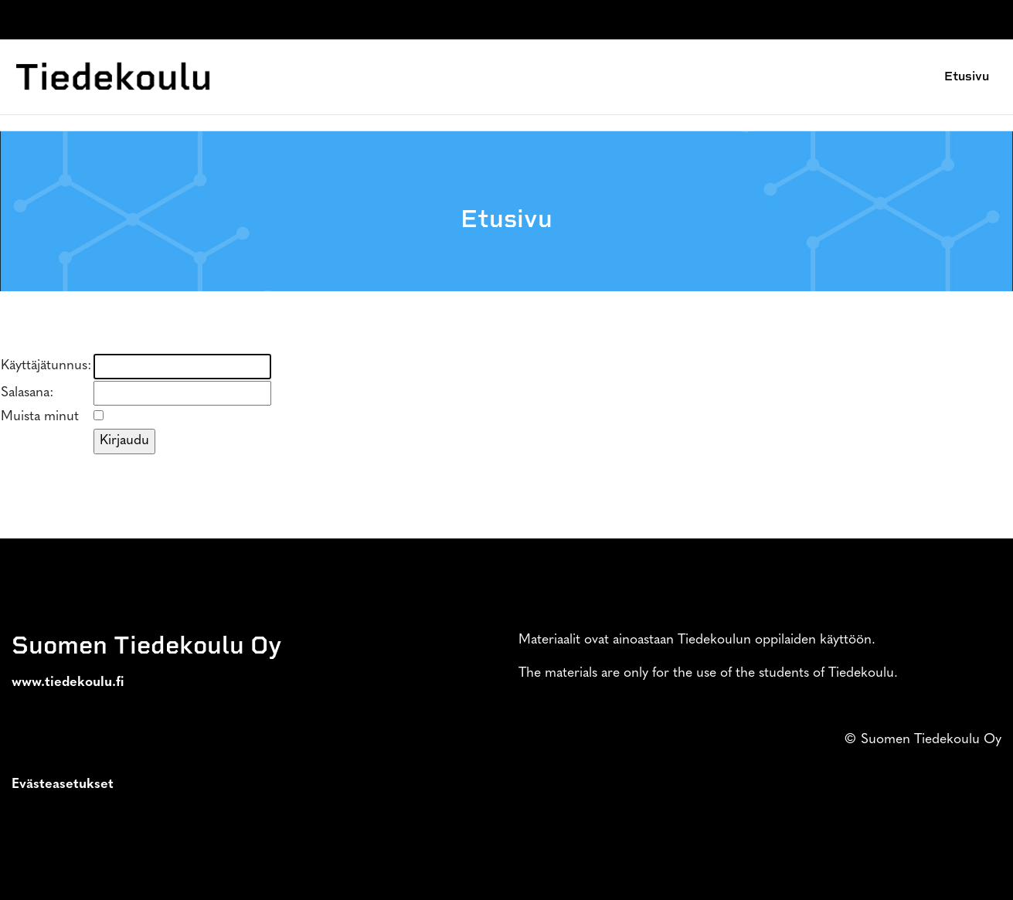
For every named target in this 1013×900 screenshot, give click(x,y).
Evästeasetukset (63, 784)
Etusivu (966, 76)
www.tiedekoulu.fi (68, 682)
